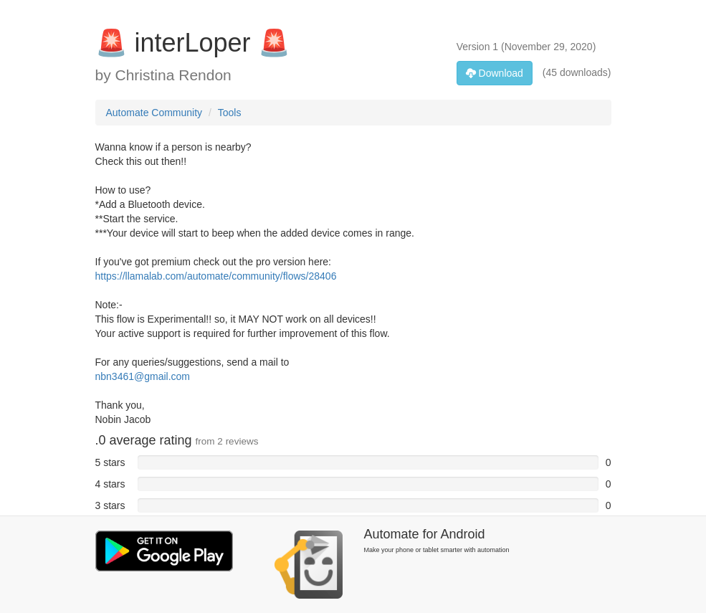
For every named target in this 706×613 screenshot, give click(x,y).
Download (494, 73)
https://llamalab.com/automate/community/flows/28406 (216, 276)
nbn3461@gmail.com (143, 376)
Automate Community (154, 112)
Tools (230, 112)
